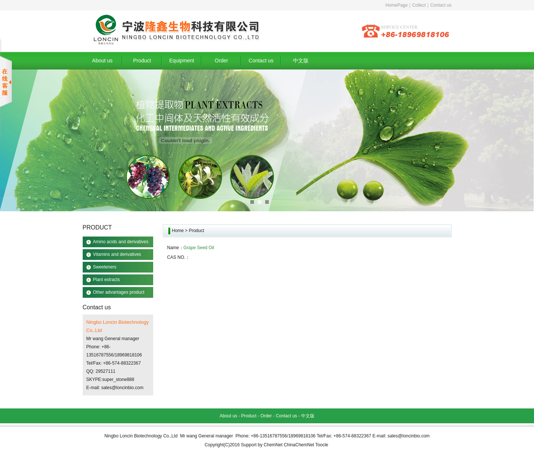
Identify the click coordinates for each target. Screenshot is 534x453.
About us (102, 60)
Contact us (440, 5)
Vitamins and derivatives (117, 254)
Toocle (321, 444)
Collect (419, 5)
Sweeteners (104, 267)
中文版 (301, 60)
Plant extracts (106, 279)
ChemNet (273, 444)
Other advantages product (119, 292)
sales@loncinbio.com (122, 387)
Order (221, 60)
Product (142, 60)
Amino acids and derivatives (120, 241)
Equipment (181, 60)
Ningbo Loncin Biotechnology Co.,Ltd (140, 436)
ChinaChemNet (299, 444)
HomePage (396, 5)
